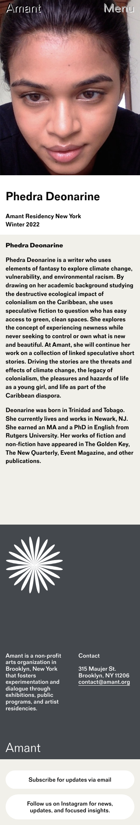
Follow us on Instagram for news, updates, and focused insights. (70, 807)
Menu (118, 7)
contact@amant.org (104, 681)
